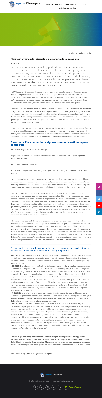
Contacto (82, 4)
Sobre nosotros (71, 4)
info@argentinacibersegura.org (39, 381)
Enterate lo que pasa (54, 4)
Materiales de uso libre (67, 8)
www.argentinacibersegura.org (62, 381)
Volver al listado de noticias (80, 53)
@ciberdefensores (66, 387)
